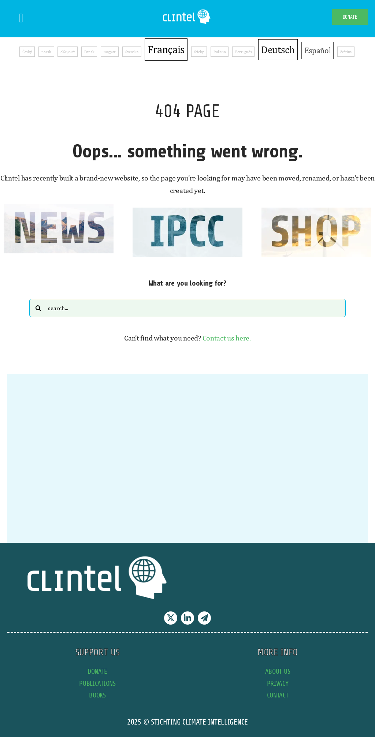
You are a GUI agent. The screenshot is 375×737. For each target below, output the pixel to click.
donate (97, 671)
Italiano (220, 51)
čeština (346, 51)
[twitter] (170, 618)
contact (278, 695)
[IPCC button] (187, 211)
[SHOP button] (316, 211)
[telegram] (204, 618)
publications (97, 683)
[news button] (59, 207)
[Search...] (187, 308)
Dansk (89, 51)
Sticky (199, 51)
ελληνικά (67, 51)
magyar (110, 51)
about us (277, 671)
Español (317, 50)
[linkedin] (187, 618)
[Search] (38, 308)
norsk (46, 51)
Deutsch (278, 49)
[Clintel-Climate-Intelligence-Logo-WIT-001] (187, 11)
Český (27, 51)
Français (166, 49)
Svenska (131, 51)
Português (243, 51)
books (97, 695)
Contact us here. (227, 338)
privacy (278, 683)
